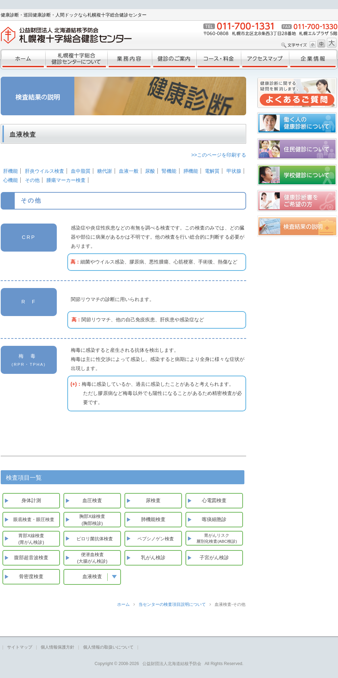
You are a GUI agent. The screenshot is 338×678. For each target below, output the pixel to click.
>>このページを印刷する (218, 155)
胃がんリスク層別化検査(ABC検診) (216, 538)
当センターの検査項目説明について (172, 604)
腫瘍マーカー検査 (66, 180)
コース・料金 (218, 59)
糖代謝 (104, 171)
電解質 (212, 171)
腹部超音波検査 (31, 557)
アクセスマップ (265, 59)
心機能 (10, 180)
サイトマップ (19, 647)
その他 (32, 180)
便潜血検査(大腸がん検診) (92, 558)
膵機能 (190, 171)
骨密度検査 (31, 576)
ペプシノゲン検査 (155, 538)
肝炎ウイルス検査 (44, 171)
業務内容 (129, 59)
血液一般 (128, 171)
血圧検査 (92, 500)
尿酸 (150, 171)
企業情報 (313, 59)
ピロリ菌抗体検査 (94, 538)
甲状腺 (234, 171)
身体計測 (31, 500)
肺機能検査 (153, 519)
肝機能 (10, 171)
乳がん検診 (153, 557)
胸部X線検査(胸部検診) (92, 520)
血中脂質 (80, 171)
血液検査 (97, 576)
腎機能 (169, 171)
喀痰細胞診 (214, 519)
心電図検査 (214, 500)
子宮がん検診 (214, 557)
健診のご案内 (174, 59)
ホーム (22, 59)
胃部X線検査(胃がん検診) (31, 539)
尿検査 (153, 500)
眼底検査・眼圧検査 (33, 519)
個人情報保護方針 (57, 647)
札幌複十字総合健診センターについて (76, 59)
